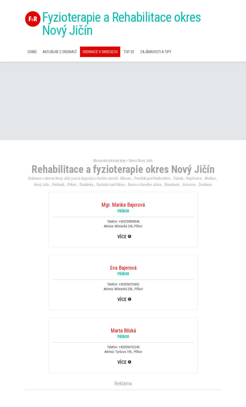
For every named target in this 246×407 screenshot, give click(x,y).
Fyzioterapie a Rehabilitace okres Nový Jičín (121, 24)
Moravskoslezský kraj (109, 161)
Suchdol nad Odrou (110, 185)
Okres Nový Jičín (141, 161)
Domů (32, 52)
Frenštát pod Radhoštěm (152, 178)
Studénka (86, 185)
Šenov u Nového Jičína (144, 185)
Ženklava (205, 185)
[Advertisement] (123, 101)
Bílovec (126, 178)
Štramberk (171, 185)
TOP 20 (129, 52)
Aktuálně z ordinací (60, 52)
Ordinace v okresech (100, 52)
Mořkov (210, 178)
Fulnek (178, 178)
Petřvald (58, 185)
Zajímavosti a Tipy (155, 52)
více (122, 236)
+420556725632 (129, 284)
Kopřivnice (194, 178)
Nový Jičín (41, 185)
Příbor (71, 185)
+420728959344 (129, 221)
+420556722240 (129, 347)
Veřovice (189, 185)
